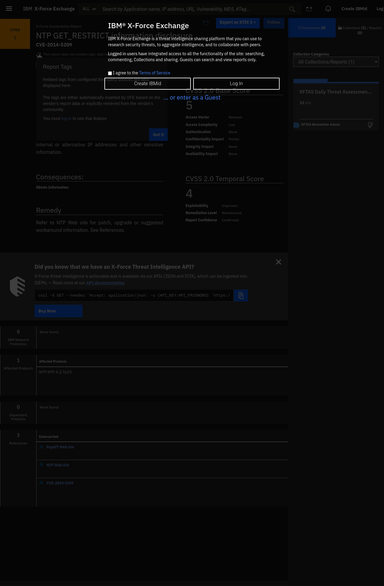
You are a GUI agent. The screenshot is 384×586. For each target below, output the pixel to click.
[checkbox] (110, 73)
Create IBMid (147, 83)
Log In (236, 83)
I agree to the (141, 73)
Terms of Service (154, 73)
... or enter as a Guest (192, 97)
